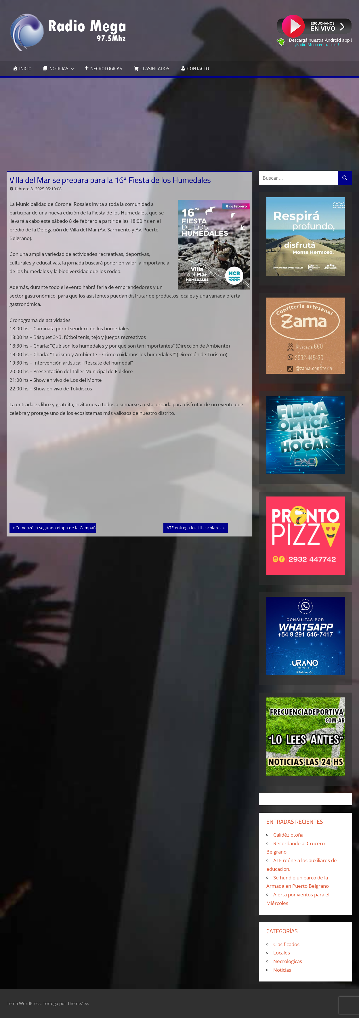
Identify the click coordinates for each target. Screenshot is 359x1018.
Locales (281, 952)
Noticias (282, 970)
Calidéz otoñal (289, 834)
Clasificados (286, 944)
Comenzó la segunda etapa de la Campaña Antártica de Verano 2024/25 (84, 527)
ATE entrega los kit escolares (193, 527)
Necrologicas (287, 961)
